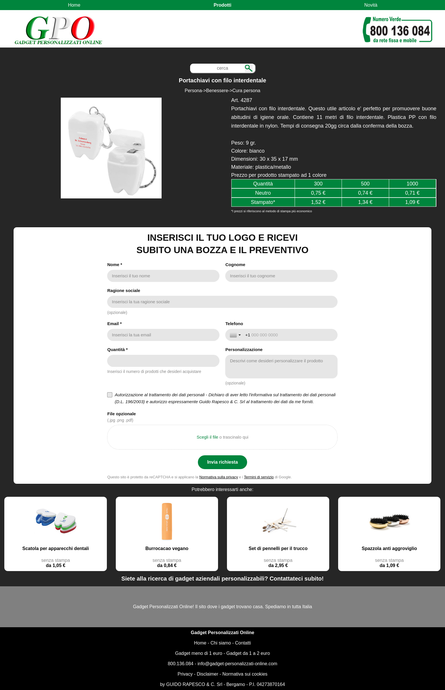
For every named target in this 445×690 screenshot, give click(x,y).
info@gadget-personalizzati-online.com (237, 663)
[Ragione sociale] (222, 302)
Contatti (243, 642)
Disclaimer (207, 674)
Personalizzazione (243, 349)
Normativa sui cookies (245, 674)
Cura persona (246, 90)
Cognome (235, 264)
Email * (114, 323)
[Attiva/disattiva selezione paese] (236, 334)
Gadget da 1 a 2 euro (248, 653)
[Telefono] (289, 335)
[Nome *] (163, 276)
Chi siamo (221, 642)
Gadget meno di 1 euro (198, 653)
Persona (193, 90)
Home (74, 5)
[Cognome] (281, 276)
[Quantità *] (163, 361)
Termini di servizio (259, 477)
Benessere (217, 90)
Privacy (184, 674)
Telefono (234, 323)
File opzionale (121, 413)
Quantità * (117, 349)
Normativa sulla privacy (218, 477)
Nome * (114, 264)
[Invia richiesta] (222, 462)
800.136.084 (180, 663)
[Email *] (163, 335)
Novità (370, 5)
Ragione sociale (123, 290)
